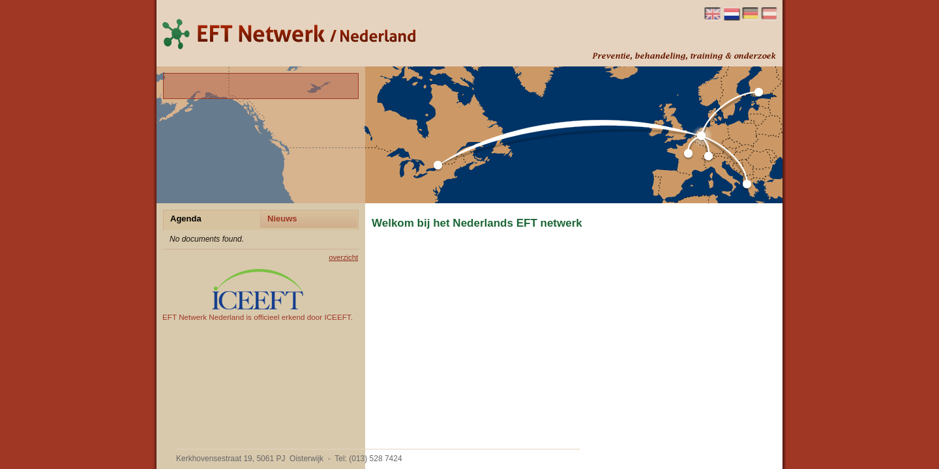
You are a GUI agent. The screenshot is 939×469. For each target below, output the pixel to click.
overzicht (343, 257)
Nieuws (282, 218)
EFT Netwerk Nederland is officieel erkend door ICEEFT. (257, 295)
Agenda (185, 218)
